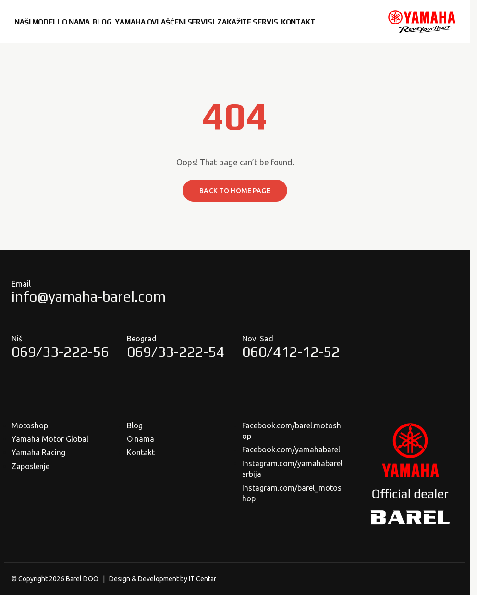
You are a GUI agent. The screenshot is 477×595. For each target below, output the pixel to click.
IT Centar (202, 579)
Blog (135, 425)
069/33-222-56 (60, 351)
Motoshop (30, 425)
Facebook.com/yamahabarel (291, 449)
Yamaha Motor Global (50, 439)
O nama (140, 439)
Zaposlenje (30, 466)
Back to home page (234, 190)
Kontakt (141, 452)
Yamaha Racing (38, 452)
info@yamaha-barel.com (89, 296)
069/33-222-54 (175, 351)
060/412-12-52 (291, 351)
